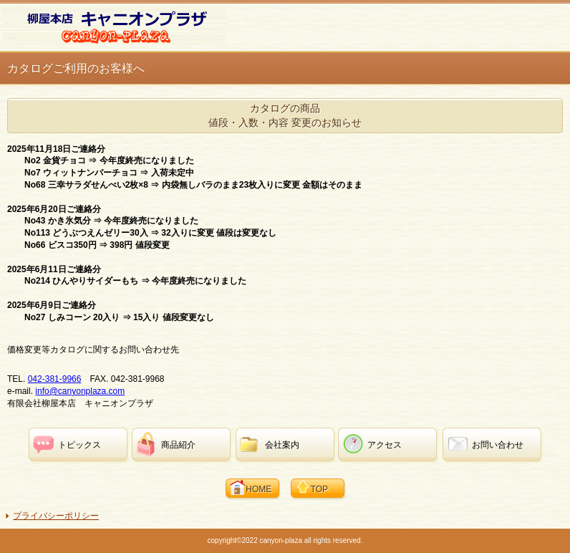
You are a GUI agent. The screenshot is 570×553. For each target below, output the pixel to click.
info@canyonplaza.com (80, 391)
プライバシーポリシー (56, 516)
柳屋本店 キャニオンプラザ (114, 25)
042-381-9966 (55, 379)
